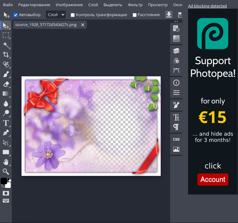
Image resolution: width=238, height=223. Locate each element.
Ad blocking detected (207, 6)
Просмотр (158, 4)
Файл (8, 4)
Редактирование (34, 4)
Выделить (113, 4)
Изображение (69, 4)
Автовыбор (30, 14)
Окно (178, 4)
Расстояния (149, 14)
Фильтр (135, 4)
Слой (93, 4)
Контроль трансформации (101, 14)
